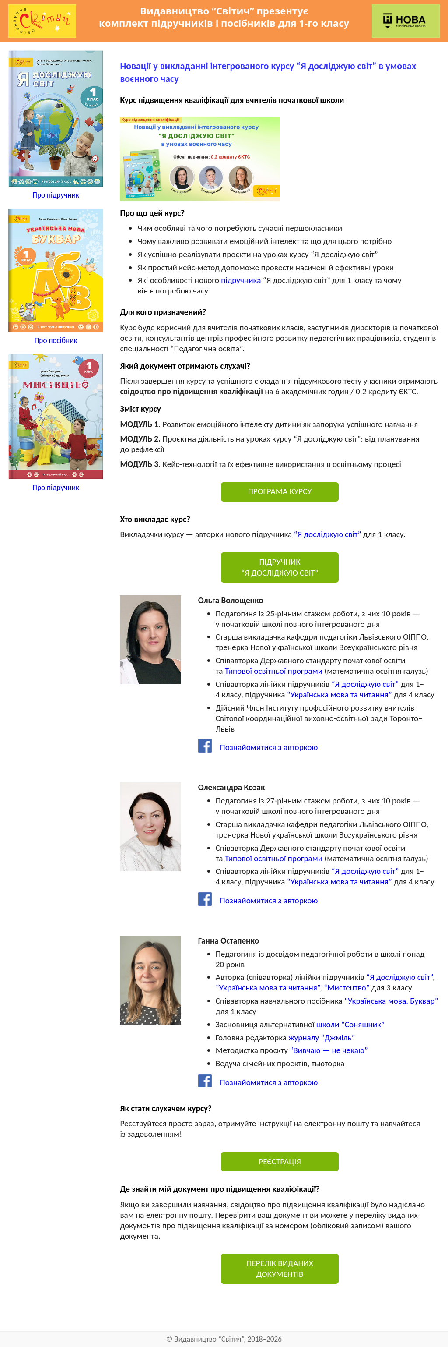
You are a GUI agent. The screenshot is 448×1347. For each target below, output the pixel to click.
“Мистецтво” (347, 988)
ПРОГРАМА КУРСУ (280, 491)
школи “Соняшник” (350, 1024)
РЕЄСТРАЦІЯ (280, 1161)
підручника (241, 280)
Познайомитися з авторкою (258, 747)
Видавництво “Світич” (209, 1339)
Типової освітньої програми (273, 671)
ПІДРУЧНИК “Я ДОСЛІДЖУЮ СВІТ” (279, 567)
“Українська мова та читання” (339, 694)
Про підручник (55, 195)
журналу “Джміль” (321, 1037)
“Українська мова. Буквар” (391, 1001)
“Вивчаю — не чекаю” (329, 1050)
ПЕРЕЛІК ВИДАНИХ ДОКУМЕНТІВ (280, 1268)
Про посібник (56, 340)
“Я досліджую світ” (327, 534)
